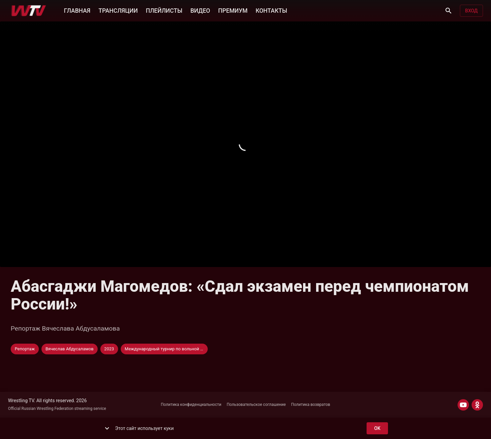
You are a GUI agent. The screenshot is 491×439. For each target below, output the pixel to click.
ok (377, 428)
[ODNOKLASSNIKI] (477, 405)
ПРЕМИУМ (233, 10)
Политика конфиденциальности (191, 404)
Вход (471, 11)
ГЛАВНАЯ (77, 10)
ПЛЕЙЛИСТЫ (164, 10)
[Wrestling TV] (28, 10)
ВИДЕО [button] (200, 10)
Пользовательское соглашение (256, 404)
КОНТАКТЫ (271, 10)
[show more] (107, 428)
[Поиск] (448, 11)
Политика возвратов (310, 404)
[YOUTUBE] (463, 405)
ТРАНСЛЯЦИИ (117, 10)
